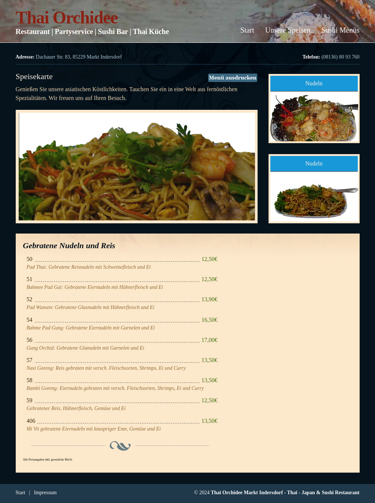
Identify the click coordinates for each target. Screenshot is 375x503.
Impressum (45, 492)
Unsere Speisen (288, 30)
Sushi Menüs (341, 30)
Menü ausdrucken (232, 78)
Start (247, 30)
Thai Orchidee (67, 17)
